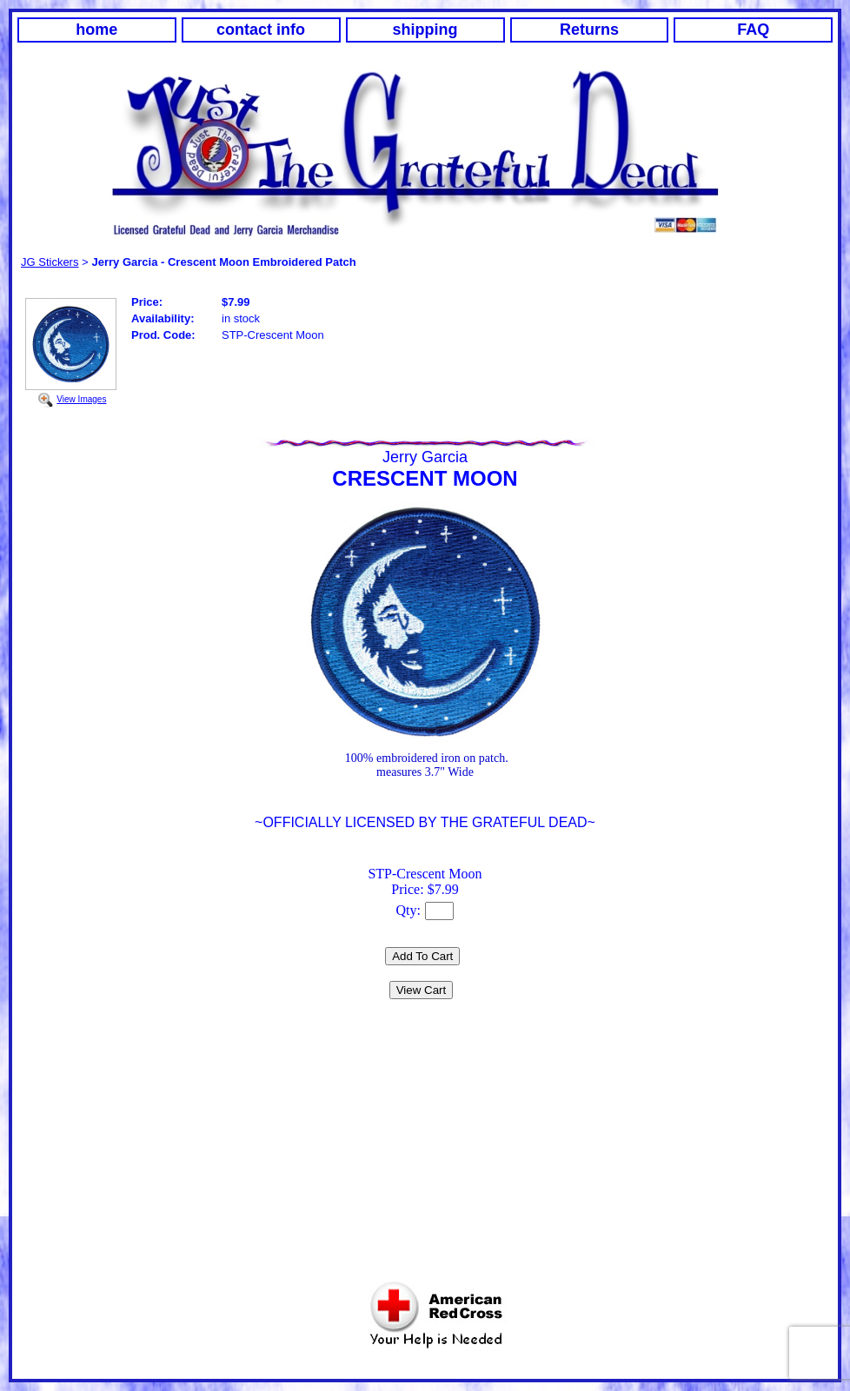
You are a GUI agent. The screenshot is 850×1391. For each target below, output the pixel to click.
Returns (589, 29)
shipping (425, 29)
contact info (260, 29)
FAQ (753, 29)
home (96, 29)
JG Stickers (49, 261)
